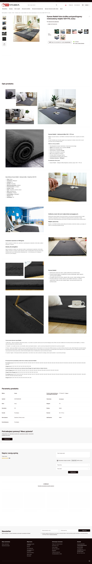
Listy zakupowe (77, 4)
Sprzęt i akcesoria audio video (51, 8)
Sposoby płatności (55, 548)
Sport (61, 8)
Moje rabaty (29, 554)
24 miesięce (61, 398)
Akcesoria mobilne (26, 8)
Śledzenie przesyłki (6, 545)
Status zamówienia (5, 544)
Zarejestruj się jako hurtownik (30, 544)
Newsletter (6, 531)
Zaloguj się (71, 4)
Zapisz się (84, 530)
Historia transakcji (30, 552)
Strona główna (4, 12)
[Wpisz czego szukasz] (42, 5)
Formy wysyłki (55, 547)
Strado (15, 393)
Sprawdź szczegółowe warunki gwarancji (46, 485)
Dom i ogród (17, 8)
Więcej (66, 393)
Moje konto (29, 541)
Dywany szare (17, 12)
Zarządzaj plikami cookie (57, 553)
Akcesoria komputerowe (37, 8)
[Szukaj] (56, 5)
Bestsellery (4, 8)
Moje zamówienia (6, 541)
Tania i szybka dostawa (79, 43)
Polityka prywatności (56, 552)
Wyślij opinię (73, 472)
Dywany (11, 8)
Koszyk (28, 546)
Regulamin (54, 550)
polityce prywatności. (53, 534)
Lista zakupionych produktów (30, 550)
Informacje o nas (55, 545)
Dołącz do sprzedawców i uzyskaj (60, 42)
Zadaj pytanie (7, 439)
